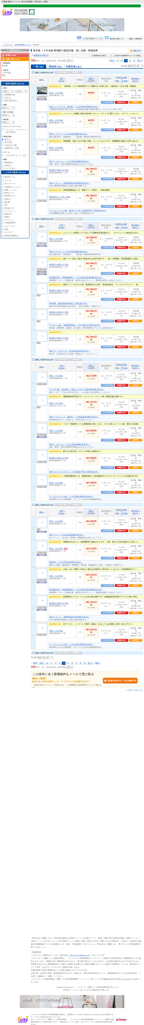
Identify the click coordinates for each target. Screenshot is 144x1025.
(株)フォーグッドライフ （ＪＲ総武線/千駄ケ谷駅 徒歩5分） (74, 472)
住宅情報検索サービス (23, 44)
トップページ (7, 44)
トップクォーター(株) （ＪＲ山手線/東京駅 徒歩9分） (71, 496)
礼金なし (8, 98)
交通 (61, 79)
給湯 (6, 229)
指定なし (8, 139)
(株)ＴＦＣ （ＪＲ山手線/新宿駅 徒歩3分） (66, 535)
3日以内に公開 (10, 145)
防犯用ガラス (10, 196)
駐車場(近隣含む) (11, 236)
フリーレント (10, 211)
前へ (113, 60)
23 (122, 60)
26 (134, 60)
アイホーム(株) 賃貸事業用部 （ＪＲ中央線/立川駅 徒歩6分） (75, 325)
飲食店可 (8, 214)
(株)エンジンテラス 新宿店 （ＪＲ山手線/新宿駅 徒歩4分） (74, 107)
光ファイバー (10, 184)
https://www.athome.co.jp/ (80, 955)
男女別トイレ (10, 177)
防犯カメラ (9, 193)
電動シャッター (11, 190)
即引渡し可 (9, 208)
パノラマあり (10, 168)
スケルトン (9, 220)
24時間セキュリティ (12, 187)
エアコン (8, 180)
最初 (35, 663)
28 (81, 663)
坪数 (117, 81)
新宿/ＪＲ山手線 (56, 93)
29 (85, 663)
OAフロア (8, 232)
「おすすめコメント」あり (15, 155)
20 (47, 663)
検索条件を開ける (41, 55)
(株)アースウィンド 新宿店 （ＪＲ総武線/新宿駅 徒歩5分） (74, 417)
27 (76, 663)
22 (118, 60)
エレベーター (10, 226)
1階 (5, 205)
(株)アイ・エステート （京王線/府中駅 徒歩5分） (69, 351)
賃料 (90, 79)
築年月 (135, 81)
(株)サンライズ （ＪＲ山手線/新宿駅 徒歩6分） (68, 134)
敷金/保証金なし (11, 100)
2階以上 (7, 199)
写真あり (8, 165)
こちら (127, 979)
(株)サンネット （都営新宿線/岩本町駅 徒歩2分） (69, 183)
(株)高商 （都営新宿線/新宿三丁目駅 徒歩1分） (68, 303)
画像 (41, 80)
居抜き (7, 217)
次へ (139, 60)
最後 (97, 663)
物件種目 (135, 79)
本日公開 (8, 142)
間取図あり (9, 162)
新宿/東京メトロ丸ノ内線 (59, 197)
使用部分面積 (121, 78)
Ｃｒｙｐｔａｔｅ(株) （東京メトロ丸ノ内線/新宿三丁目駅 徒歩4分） (78, 210)
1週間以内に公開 (11, 148)
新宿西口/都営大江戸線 (58, 170)
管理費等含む (10, 95)
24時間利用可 (10, 223)
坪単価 (124, 81)
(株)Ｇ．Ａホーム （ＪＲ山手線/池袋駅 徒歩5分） (69, 161)
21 (51, 663)
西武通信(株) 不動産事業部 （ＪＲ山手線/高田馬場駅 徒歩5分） (76, 277)
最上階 (7, 202)
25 (130, 60)
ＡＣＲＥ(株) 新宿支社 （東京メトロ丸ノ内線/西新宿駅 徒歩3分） (77, 389)
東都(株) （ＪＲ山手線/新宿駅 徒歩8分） (66, 562)
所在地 (61, 81)
